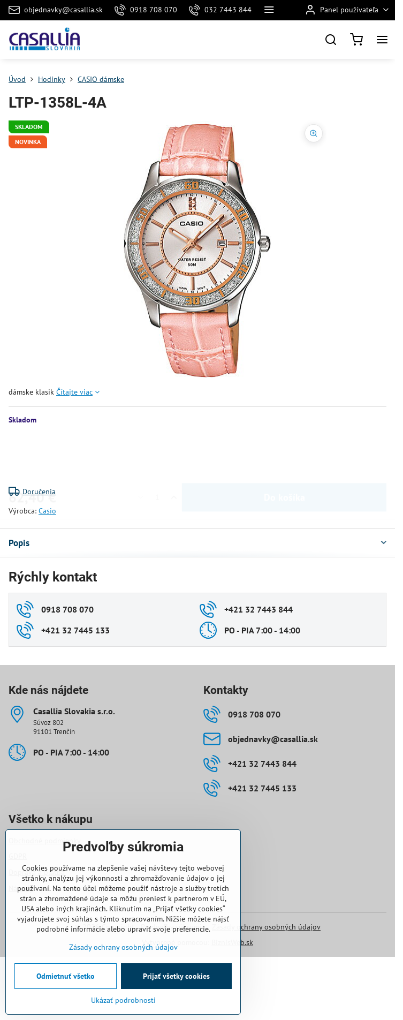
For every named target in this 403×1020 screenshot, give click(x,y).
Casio (47, 511)
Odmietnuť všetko (65, 976)
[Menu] (382, 39)
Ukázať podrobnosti (123, 1000)
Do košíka (284, 455)
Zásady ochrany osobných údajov (266, 927)
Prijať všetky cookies (176, 976)
